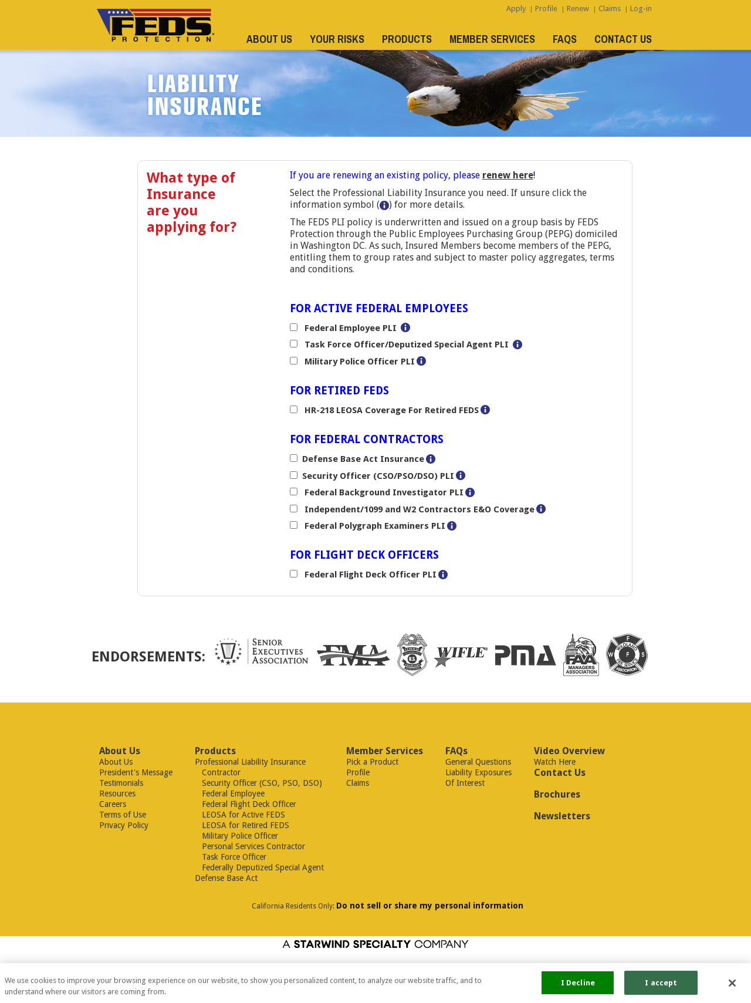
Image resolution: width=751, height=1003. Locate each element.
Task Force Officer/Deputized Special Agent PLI (405, 344)
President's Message (135, 772)
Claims (609, 8)
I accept (661, 986)
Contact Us (560, 772)
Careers (112, 804)
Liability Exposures (478, 772)
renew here (507, 175)
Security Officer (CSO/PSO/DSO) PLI (378, 476)
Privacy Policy (123, 825)
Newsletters (562, 816)
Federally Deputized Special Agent (259, 867)
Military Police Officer (236, 835)
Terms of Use (122, 814)
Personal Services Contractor (250, 846)
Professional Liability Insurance (250, 761)
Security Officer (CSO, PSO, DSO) (258, 783)
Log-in (641, 8)
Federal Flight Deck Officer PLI (369, 574)
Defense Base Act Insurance (363, 459)
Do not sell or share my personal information (429, 905)
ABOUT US (269, 39)
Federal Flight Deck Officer (245, 804)
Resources (117, 793)
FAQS (565, 39)
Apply (516, 8)
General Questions (478, 761)
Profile (546, 8)
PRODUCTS (407, 39)
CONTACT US (623, 39)
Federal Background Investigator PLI (383, 492)
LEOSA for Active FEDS (240, 814)
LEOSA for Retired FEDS (242, 825)
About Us (116, 761)
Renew (578, 8)
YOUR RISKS (337, 39)
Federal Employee (230, 793)
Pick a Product (372, 761)
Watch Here (555, 761)
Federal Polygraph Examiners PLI (373, 526)
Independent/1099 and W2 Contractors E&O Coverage (418, 509)
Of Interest (465, 783)
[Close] (732, 986)
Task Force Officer (230, 857)
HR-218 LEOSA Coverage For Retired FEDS (390, 410)
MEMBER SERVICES (492, 39)
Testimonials (121, 783)
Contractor (218, 772)
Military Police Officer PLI (358, 361)
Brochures (557, 794)
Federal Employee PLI (349, 328)
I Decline (578, 986)
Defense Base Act (226, 878)
